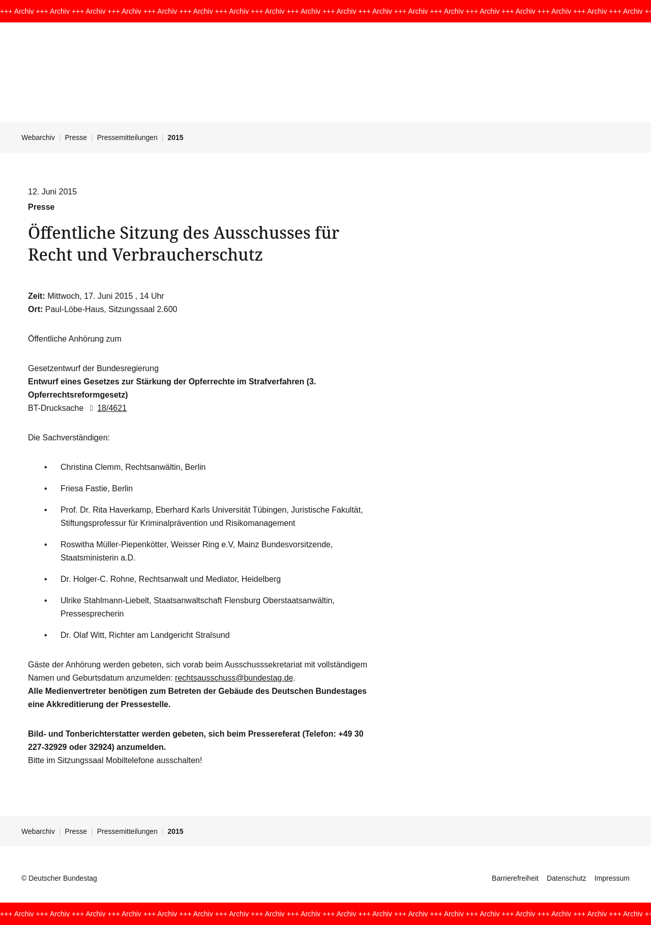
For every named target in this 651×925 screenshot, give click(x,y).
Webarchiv (38, 137)
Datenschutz (566, 878)
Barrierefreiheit (515, 878)
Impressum (612, 878)
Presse (76, 137)
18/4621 (106, 408)
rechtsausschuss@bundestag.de (234, 678)
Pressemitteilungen (127, 137)
